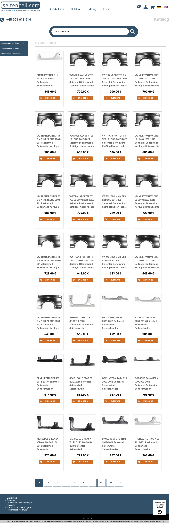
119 (119, 482)
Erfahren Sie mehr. (156, 521)
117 (101, 482)
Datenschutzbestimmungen (19, 503)
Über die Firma (56, 9)
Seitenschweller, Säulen (10, 48)
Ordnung (91, 9)
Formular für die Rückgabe (19, 507)
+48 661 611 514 (18, 19)
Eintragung (12, 498)
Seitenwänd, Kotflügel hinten (13, 43)
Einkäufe (11, 505)
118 (110, 482)
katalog (52, 43)
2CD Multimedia (84, 518)
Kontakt (107, 9)
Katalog (75, 9)
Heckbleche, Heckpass (10, 54)
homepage (40, 43)
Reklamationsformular (17, 510)
